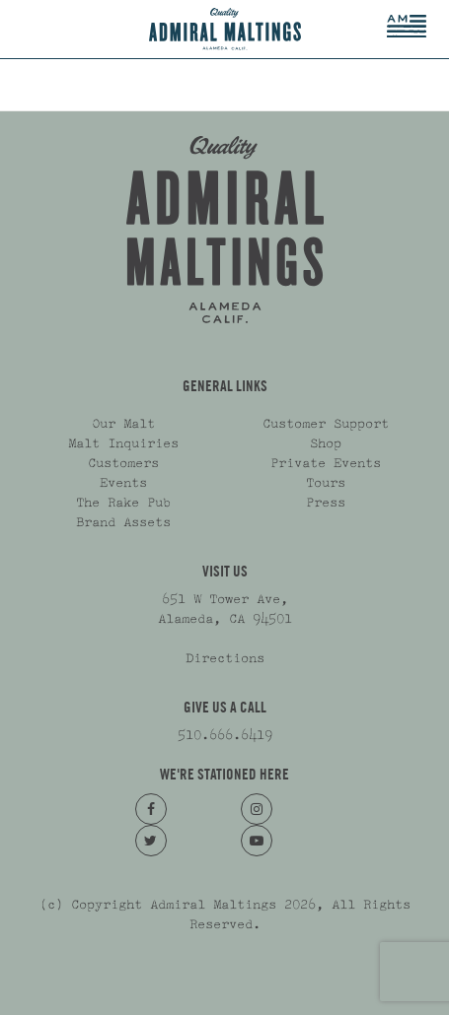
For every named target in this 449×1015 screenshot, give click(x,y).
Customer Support (325, 424)
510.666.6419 (225, 735)
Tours (325, 483)
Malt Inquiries (123, 443)
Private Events (325, 463)
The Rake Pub (123, 502)
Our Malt (123, 424)
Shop (325, 443)
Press (325, 502)
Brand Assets (123, 522)
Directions (225, 658)
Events (123, 483)
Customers (123, 463)
